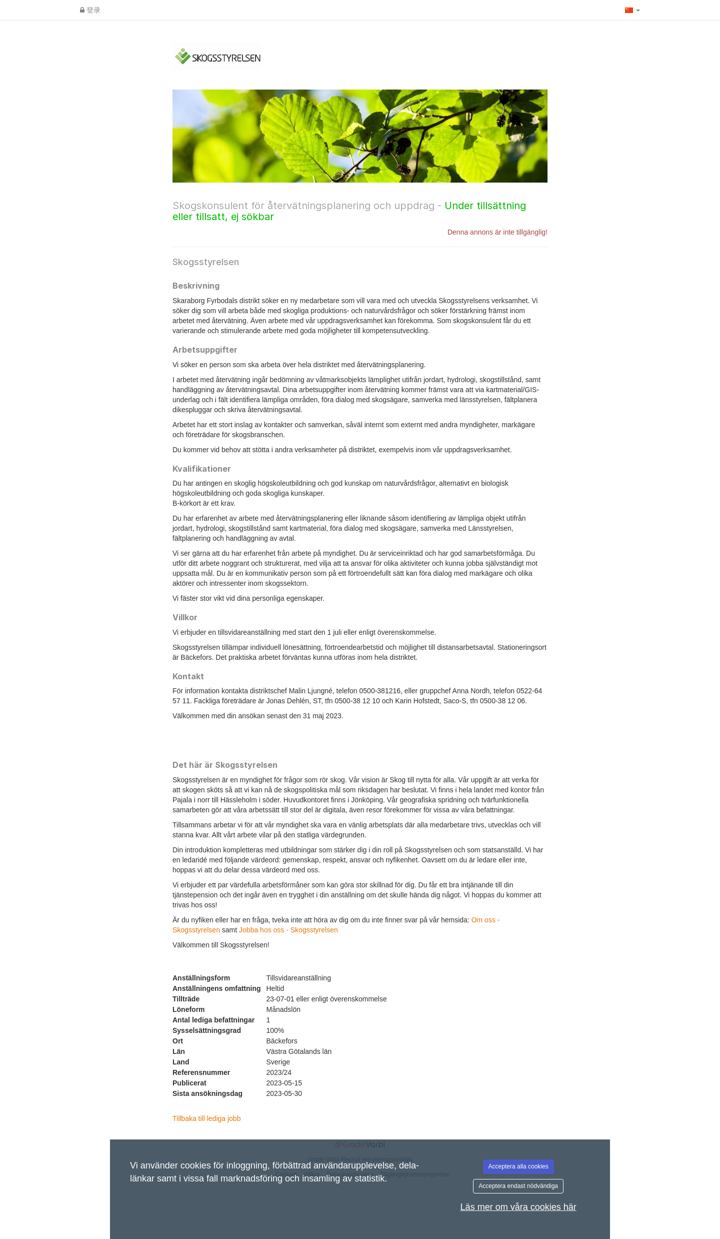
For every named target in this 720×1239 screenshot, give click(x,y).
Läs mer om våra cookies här (518, 1207)
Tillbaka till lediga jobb (206, 1118)
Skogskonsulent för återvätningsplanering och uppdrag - (349, 211)
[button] (632, 10)
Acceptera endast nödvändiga (518, 1185)
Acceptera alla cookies (518, 1166)
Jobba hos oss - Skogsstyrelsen (288, 930)
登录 (90, 10)
